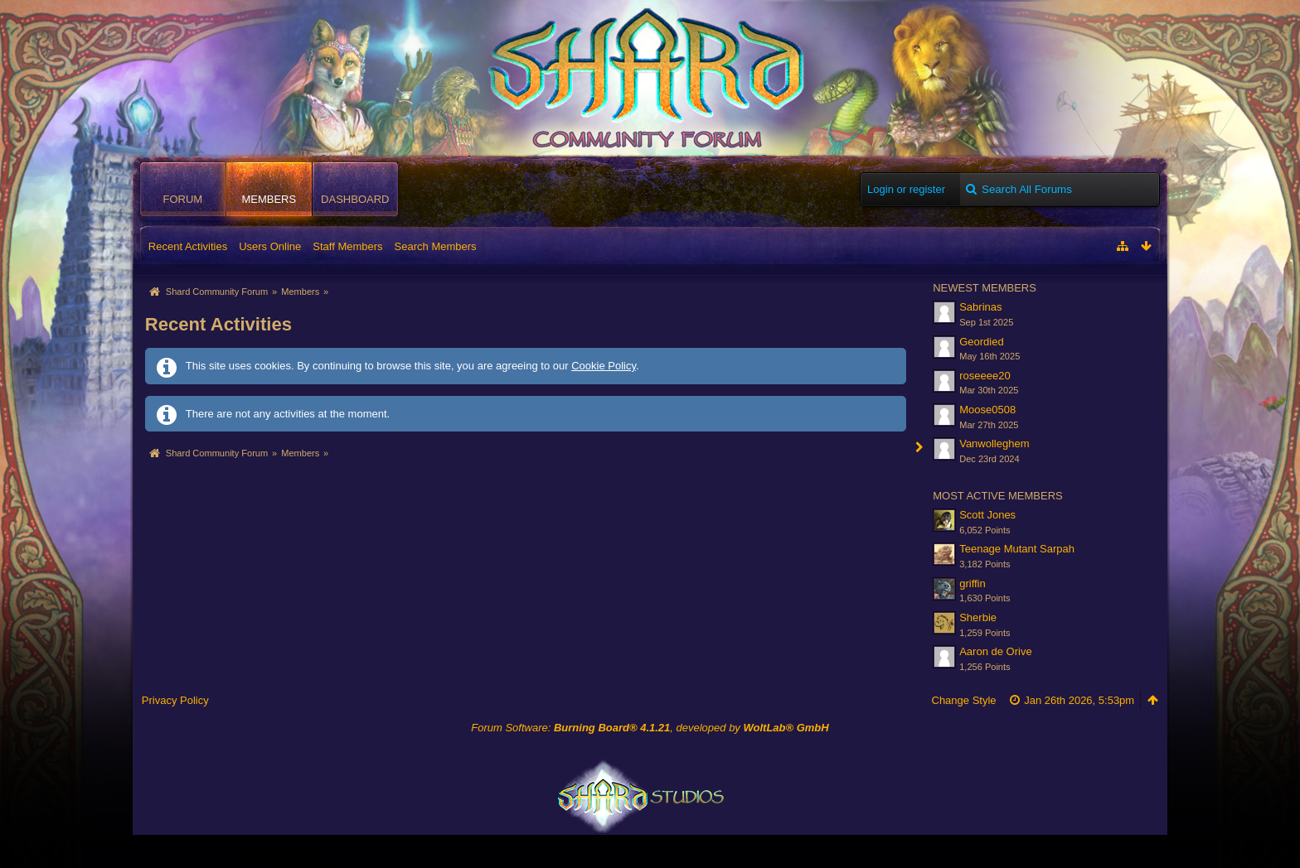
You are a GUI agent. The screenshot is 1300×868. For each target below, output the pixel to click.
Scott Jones (987, 515)
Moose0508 (987, 409)
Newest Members (984, 288)
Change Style (964, 700)
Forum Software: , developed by (649, 727)
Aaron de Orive (995, 651)
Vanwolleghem (994, 443)
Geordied (981, 341)
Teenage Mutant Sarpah (1016, 548)
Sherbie (978, 617)
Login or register (906, 189)
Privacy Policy (175, 700)
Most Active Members (998, 495)
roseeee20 (984, 375)
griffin (972, 583)
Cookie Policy (603, 365)
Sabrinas (980, 307)
